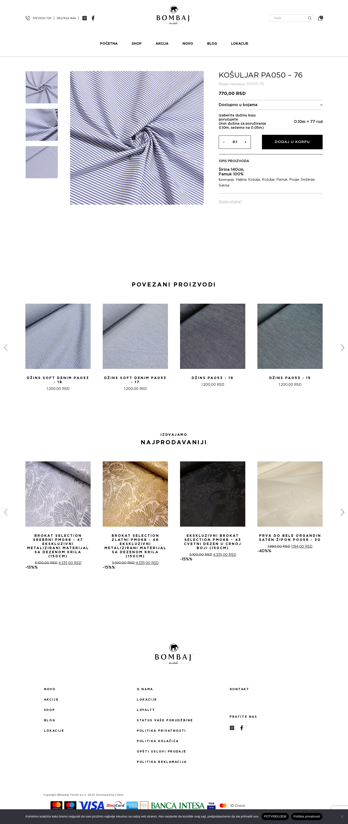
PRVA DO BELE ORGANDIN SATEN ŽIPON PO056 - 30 (290, 538)
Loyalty (146, 710)
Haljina (241, 179)
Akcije (51, 699)
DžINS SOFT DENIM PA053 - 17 (135, 380)
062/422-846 (66, 18)
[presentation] (5, 347)
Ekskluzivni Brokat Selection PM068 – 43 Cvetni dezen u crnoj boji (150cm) (212, 542)
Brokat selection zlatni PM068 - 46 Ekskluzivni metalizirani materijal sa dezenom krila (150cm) (135, 546)
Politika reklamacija (162, 761)
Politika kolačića (158, 741)
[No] (342, 816)
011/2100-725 (42, 18)
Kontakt (239, 689)
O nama (145, 689)
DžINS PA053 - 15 (290, 378)
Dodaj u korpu (292, 142)
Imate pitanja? (230, 201)
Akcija (162, 43)
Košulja (254, 179)
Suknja (224, 185)
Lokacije (239, 43)
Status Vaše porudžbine (165, 720)
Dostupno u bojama (271, 105)
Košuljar (268, 179)
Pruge (294, 179)
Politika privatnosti (161, 730)
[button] (171, 412)
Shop (137, 43)
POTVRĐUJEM (275, 816)
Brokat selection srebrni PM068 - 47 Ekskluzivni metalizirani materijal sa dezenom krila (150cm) (58, 546)
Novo (187, 43)
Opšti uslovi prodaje (161, 751)
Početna (109, 43)
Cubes (119, 795)
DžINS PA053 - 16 (213, 378)
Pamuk (282, 179)
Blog (212, 43)
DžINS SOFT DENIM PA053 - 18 (58, 380)
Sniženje (308, 179)
